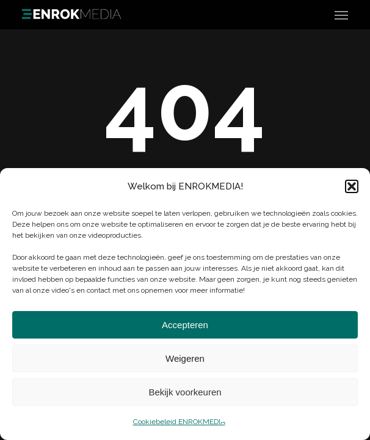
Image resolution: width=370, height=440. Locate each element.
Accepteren (185, 325)
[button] (352, 186)
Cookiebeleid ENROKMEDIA (179, 421)
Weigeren (185, 358)
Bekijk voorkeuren (184, 392)
